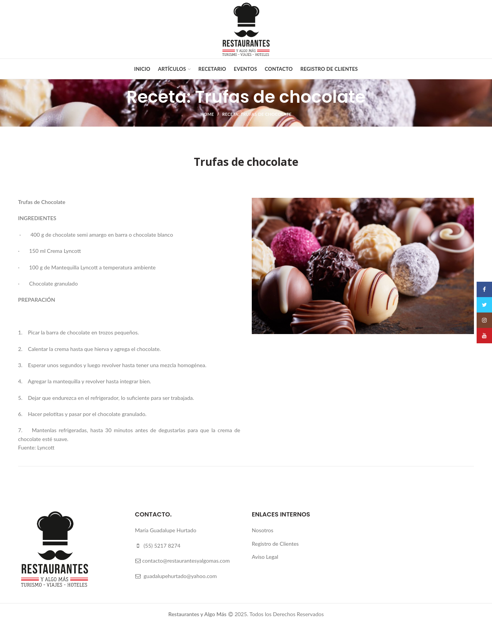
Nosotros (262, 530)
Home (207, 114)
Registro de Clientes (275, 543)
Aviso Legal (265, 556)
